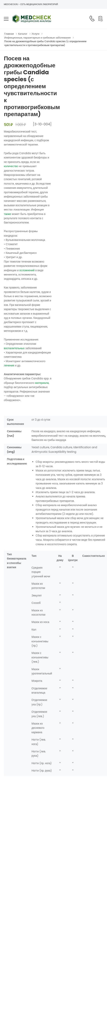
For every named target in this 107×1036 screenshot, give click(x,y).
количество (11, 166)
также (7, 214)
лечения (9, 365)
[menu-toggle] (6, 18)
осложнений (27, 270)
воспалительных (14, 348)
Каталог (22, 34)
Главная (9, 34)
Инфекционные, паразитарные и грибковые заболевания (37, 37)
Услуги (35, 34)
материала (42, 383)
